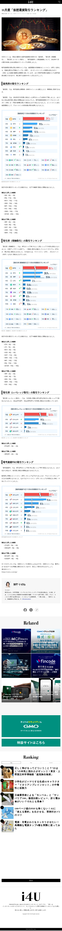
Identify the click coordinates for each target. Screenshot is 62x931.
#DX (9, 701)
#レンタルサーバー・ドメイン (14, 652)
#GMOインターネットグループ (19, 13)
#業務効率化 (25, 676)
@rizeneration (26, 599)
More (31, 881)
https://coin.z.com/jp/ (9, 572)
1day (11, 763)
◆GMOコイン (6, 569)
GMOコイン (6, 57)
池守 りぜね (10, 13)
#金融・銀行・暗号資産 (31, 13)
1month (51, 763)
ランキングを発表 (25, 62)
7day (31, 763)
